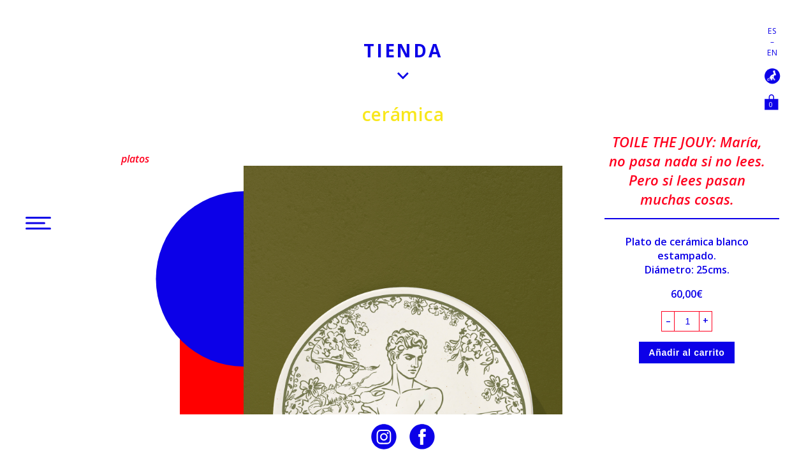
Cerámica (403, 114)
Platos (135, 159)
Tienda (403, 50)
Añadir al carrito (686, 352)
